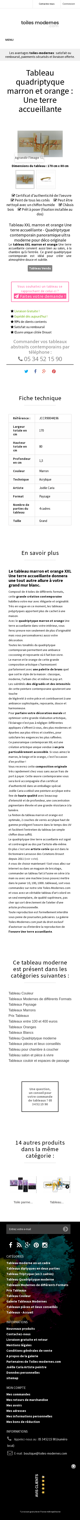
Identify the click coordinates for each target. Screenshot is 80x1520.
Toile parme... (23, 1202)
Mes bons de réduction (23, 1422)
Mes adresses (16, 1411)
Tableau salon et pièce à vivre (31, 1055)
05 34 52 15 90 (40, 359)
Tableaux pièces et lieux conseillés (35, 1044)
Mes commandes (18, 1394)
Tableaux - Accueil (19, 1312)
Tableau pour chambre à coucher (33, 1049)
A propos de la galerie (22, 1356)
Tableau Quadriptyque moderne (32, 1038)
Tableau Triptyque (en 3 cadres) (30, 1274)
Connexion (69, 3)
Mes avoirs (14, 1405)
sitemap (12, 1378)
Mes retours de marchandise (27, 1400)
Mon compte (16, 1388)
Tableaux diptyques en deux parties (33, 1268)
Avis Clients (37, 1485)
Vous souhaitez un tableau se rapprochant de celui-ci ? (40, 291)
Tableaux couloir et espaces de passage (39, 1060)
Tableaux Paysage (22, 1004)
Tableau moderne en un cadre (28, 1263)
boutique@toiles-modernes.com (45, 1453)
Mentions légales (19, 1345)
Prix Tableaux (19, 1015)
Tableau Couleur (21, 993)
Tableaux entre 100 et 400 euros (33, 1021)
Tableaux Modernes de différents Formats (40, 999)
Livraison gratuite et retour (27, 1340)
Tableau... (57, 1202)
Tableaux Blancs (21, 1032)
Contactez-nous (46, 3)
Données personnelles (23, 1373)
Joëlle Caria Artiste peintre (26, 1367)
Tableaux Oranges (22, 1027)
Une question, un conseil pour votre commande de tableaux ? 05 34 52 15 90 (40, 1096)
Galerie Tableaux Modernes (26, 1301)
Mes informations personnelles (29, 1416)
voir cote (31, 859)
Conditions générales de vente (29, 1351)
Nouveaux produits (20, 1329)
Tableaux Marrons (22, 1010)
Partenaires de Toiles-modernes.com (33, 1362)
